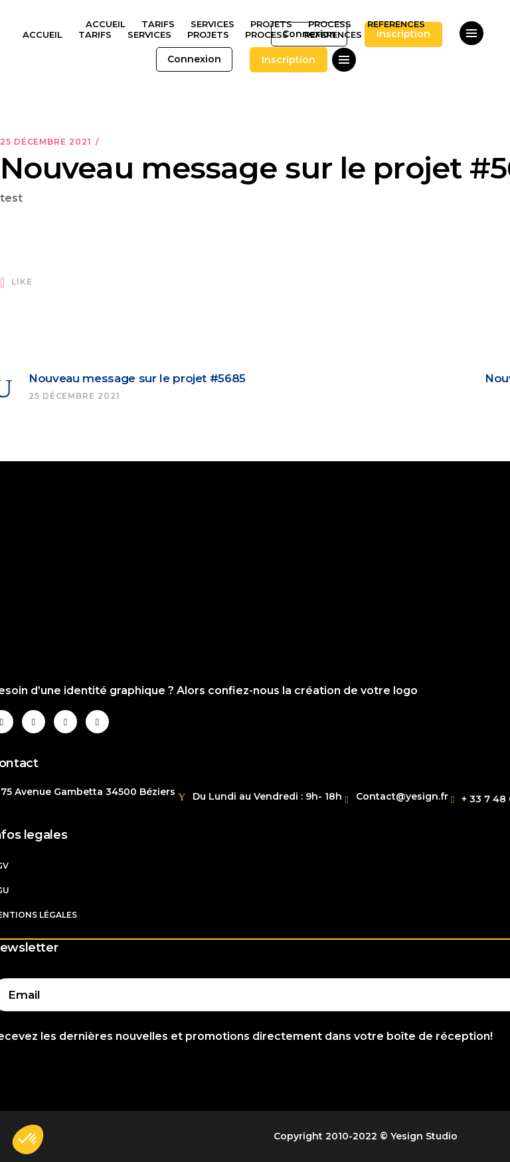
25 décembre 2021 (45, 142)
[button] (28, 1139)
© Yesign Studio (419, 1136)
